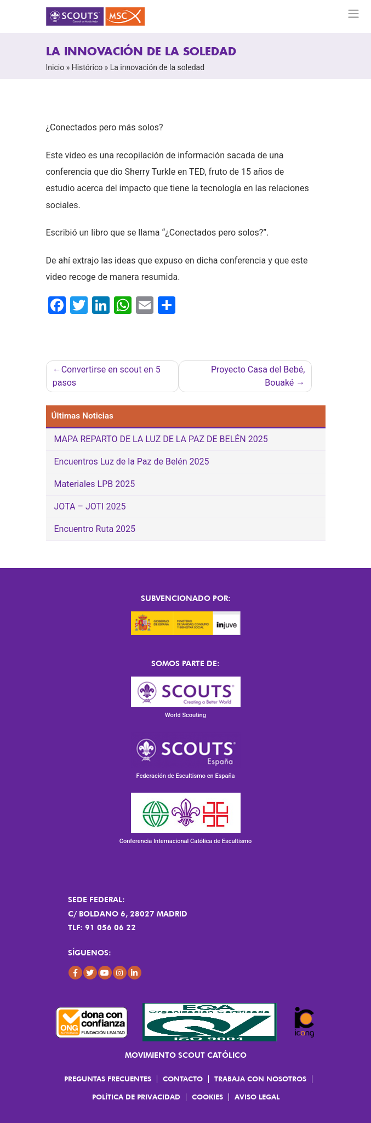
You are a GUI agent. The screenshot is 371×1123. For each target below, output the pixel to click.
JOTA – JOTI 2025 (90, 506)
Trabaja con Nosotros (260, 1078)
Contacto (183, 1078)
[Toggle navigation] (354, 13)
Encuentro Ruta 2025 (95, 529)
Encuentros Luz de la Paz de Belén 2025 (131, 461)
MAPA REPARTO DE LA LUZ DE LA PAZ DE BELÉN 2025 (161, 439)
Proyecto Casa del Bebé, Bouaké (258, 376)
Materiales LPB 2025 (94, 484)
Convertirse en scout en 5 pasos (107, 376)
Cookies (207, 1096)
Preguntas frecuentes (107, 1078)
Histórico (87, 67)
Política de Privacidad (136, 1096)
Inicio (55, 67)
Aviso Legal (257, 1096)
